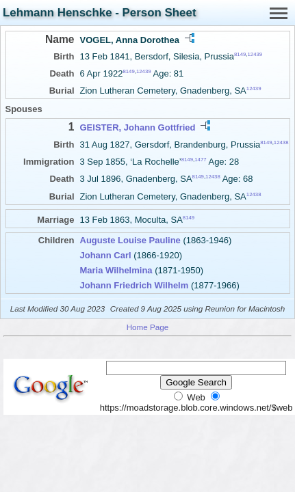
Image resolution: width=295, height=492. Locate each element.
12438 (281, 142)
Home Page (148, 327)
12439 (254, 54)
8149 (240, 54)
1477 (200, 159)
